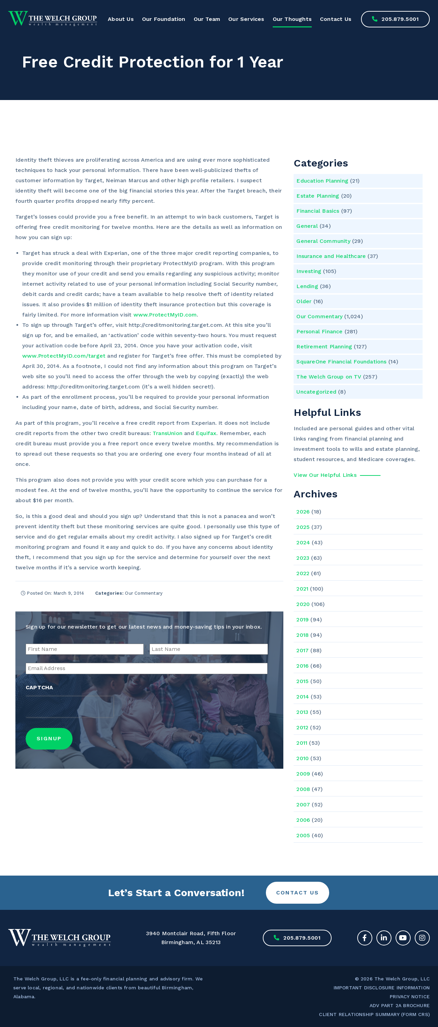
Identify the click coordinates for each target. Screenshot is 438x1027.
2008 (303, 789)
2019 (302, 619)
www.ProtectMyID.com (165, 314)
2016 (302, 666)
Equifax (206, 433)
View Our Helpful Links (325, 475)
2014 (302, 696)
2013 (302, 712)
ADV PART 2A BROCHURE (400, 1005)
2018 (302, 635)
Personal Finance (319, 331)
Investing (308, 271)
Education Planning (322, 180)
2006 (303, 820)
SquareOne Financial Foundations (341, 361)
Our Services (246, 19)
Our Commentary (319, 316)
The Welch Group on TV (328, 376)
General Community (323, 241)
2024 (303, 542)
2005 (303, 835)
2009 (303, 773)
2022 (302, 573)
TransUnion (167, 433)
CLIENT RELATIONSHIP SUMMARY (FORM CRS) (374, 1014)
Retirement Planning (324, 346)
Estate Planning (317, 196)
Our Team (207, 19)
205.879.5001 (395, 19)
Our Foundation (163, 19)
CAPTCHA (39, 687)
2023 (302, 558)
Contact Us (335, 19)
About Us (121, 19)
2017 (302, 650)
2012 (302, 727)
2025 (303, 527)
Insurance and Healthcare (331, 256)
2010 (302, 758)
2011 (301, 743)
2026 (303, 511)
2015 (302, 681)
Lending (307, 286)
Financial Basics (317, 211)
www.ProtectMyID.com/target (63, 355)
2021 (302, 588)
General (307, 226)
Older (303, 301)
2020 (303, 604)
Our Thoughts (292, 19)
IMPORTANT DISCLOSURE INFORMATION (382, 987)
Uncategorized (316, 391)
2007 (303, 804)
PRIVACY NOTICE (410, 996)
